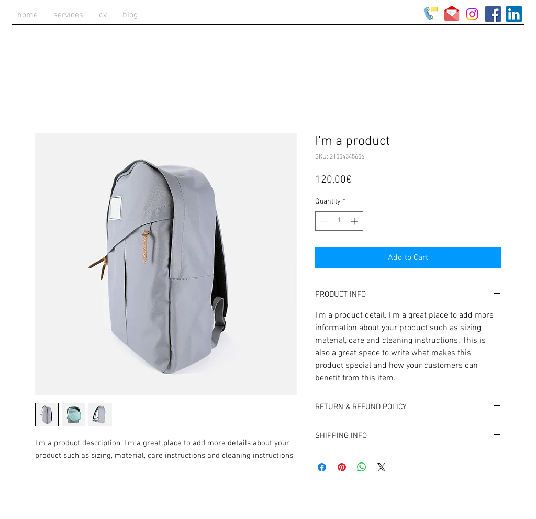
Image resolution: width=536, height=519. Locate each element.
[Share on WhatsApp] (361, 467)
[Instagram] (472, 14)
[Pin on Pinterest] (342, 467)
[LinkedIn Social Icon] (514, 14)
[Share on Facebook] (322, 467)
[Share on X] (381, 467)
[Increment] (355, 221)
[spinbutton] (339, 221)
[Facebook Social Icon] (493, 14)
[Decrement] (323, 221)
